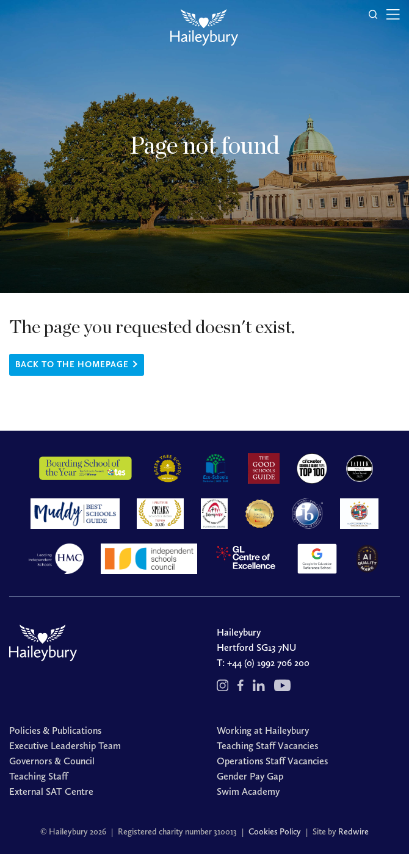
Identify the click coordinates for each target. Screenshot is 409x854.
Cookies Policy (274, 832)
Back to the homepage (72, 364)
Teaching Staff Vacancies (267, 746)
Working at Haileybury (263, 730)
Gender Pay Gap (250, 776)
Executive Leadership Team (65, 746)
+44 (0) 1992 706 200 (268, 663)
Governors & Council (52, 761)
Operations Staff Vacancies (272, 761)
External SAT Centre (51, 791)
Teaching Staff (38, 776)
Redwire (353, 832)
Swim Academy (248, 791)
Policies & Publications (55, 730)
